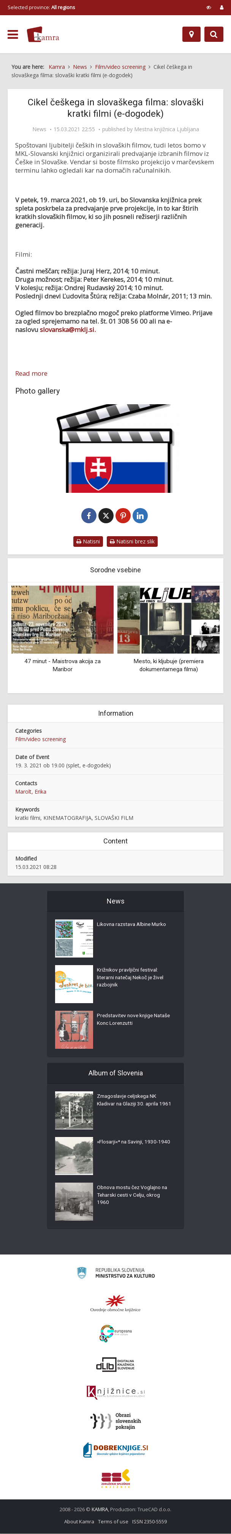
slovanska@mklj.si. (68, 329)
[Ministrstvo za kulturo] (115, 1274)
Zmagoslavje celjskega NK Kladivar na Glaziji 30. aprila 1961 (129, 1105)
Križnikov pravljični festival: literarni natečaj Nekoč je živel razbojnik (132, 978)
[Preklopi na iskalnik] (213, 34)
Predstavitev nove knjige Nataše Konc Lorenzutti (126, 1020)
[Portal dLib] (115, 1364)
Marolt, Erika (30, 792)
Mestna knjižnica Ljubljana (166, 129)
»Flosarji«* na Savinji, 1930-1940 (129, 1147)
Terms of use (113, 1521)
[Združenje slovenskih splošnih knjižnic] (115, 1393)
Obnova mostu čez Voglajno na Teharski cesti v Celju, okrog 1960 (134, 1196)
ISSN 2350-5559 (149, 1521)
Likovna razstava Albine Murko (133, 926)
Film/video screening (40, 739)
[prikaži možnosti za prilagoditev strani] (208, 7)
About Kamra (79, 1521)
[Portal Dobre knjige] (115, 1450)
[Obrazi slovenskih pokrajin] (116, 1421)
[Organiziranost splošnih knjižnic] (115, 1303)
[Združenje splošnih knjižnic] (115, 1478)
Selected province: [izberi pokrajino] (41, 7)
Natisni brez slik (132, 541)
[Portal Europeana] (115, 1334)
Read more (31, 373)
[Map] (191, 34)
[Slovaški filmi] (115, 448)
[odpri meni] (13, 35)
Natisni (88, 541)
